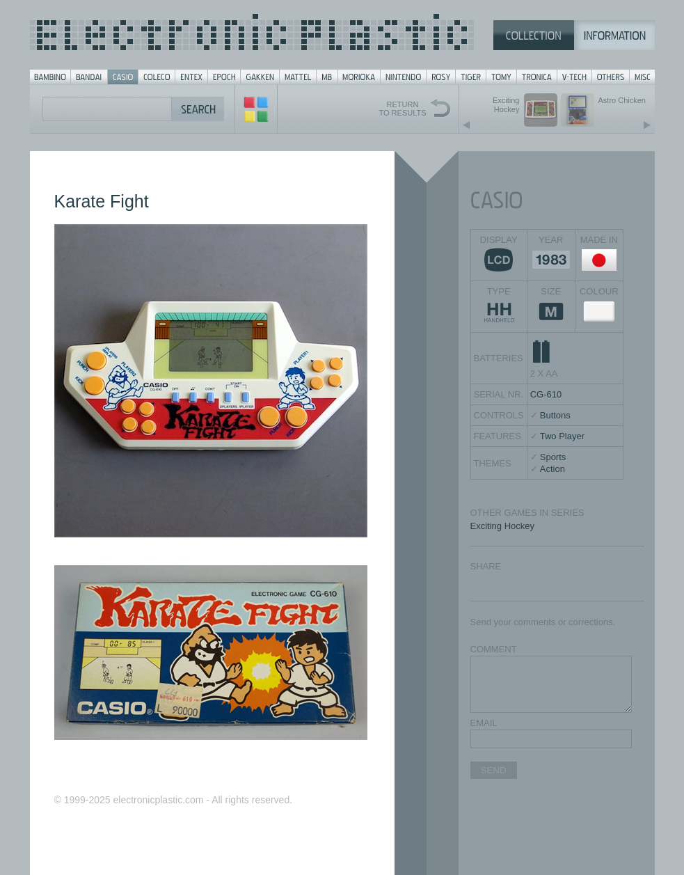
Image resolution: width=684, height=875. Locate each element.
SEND (494, 770)
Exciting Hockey (502, 526)
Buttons (555, 415)
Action (552, 469)
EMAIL (484, 723)
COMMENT (493, 649)
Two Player (562, 436)
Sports (553, 457)
